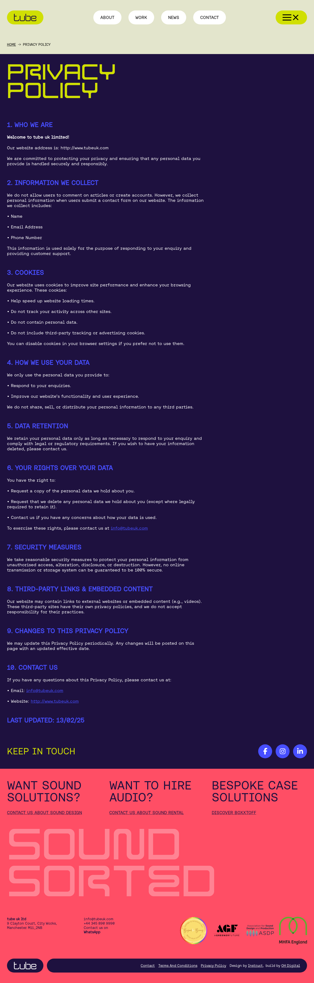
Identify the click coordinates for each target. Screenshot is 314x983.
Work (141, 17)
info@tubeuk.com (129, 528)
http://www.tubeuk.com (55, 701)
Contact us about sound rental (146, 812)
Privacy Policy (213, 966)
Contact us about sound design (44, 812)
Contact (209, 17)
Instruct (255, 966)
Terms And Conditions (177, 966)
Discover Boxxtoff (234, 812)
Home (11, 44)
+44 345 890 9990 (99, 923)
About (107, 17)
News (173, 17)
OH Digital (290, 966)
